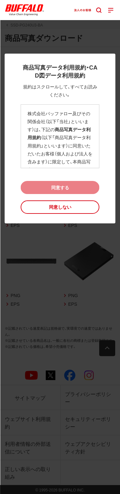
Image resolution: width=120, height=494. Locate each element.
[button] (60, 206)
